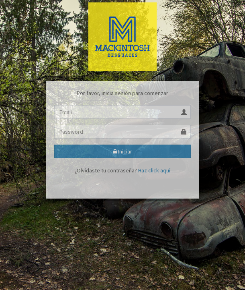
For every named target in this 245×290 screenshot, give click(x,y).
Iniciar (122, 151)
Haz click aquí (154, 170)
